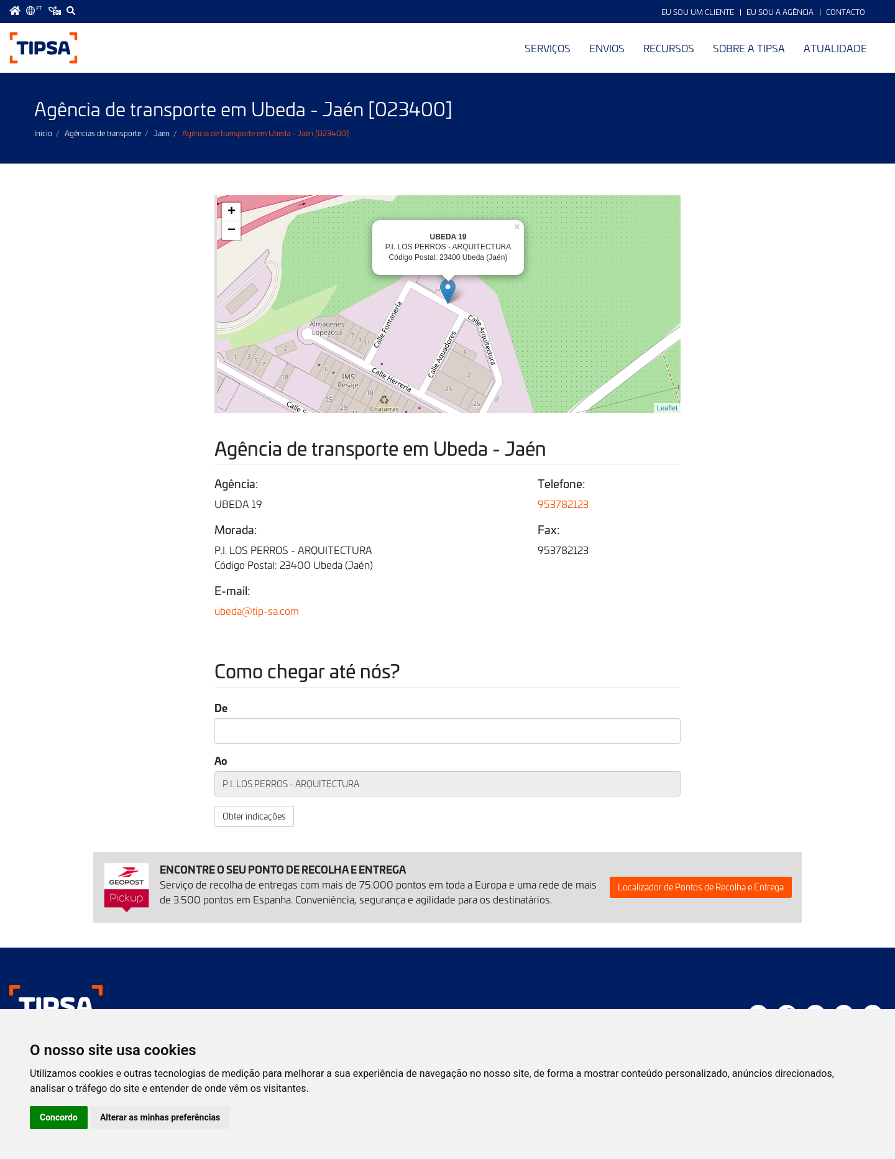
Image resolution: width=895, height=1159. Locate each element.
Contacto (845, 12)
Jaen (162, 133)
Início (43, 133)
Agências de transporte (103, 133)
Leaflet (667, 408)
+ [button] (231, 212)
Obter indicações (254, 816)
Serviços (548, 48)
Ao (220, 760)
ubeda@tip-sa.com (256, 610)
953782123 (563, 503)
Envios (607, 48)
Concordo (59, 1117)
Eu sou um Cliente (697, 12)
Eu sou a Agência (780, 12)
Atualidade (835, 48)
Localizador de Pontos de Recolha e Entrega (701, 887)
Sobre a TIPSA (749, 48)
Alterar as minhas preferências (160, 1117)
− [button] (231, 230)
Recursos (668, 48)
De (220, 707)
